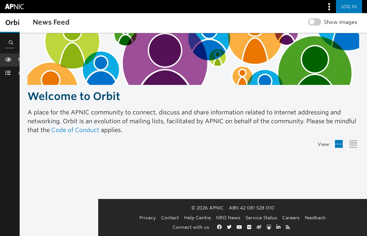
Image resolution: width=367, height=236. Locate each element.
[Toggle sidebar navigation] (11, 22)
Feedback (276, 217)
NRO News (189, 217)
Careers (251, 217)
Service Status (222, 217)
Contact (130, 217)
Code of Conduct (75, 130)
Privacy (108, 217)
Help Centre (158, 217)
